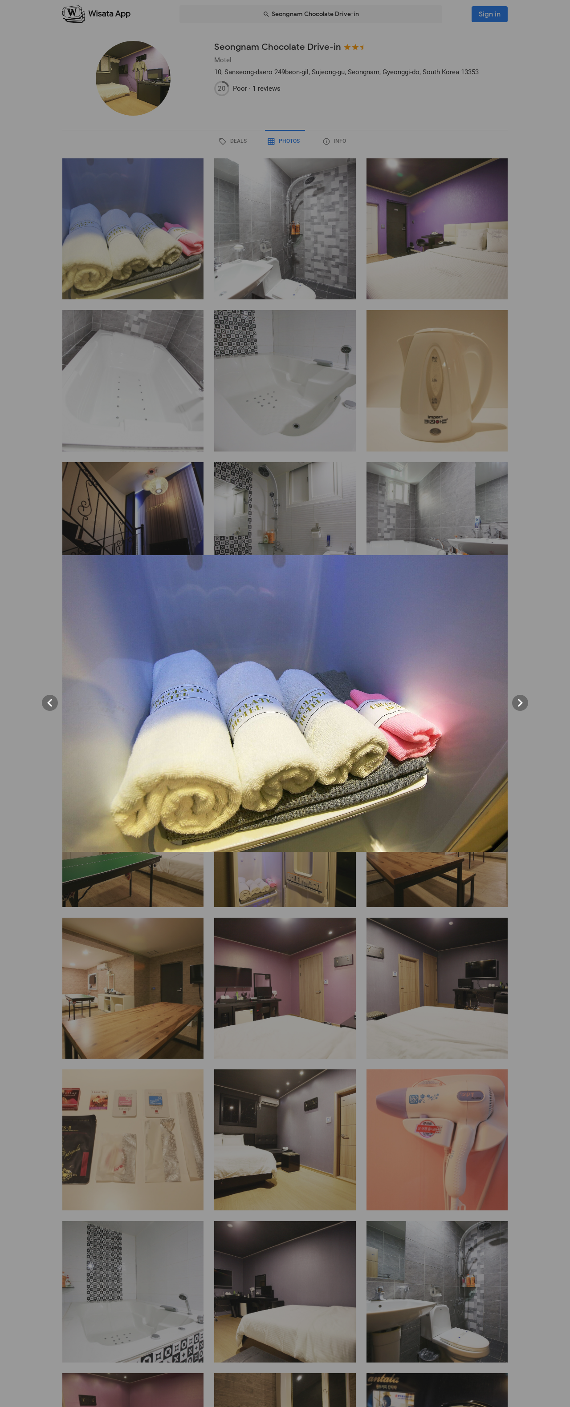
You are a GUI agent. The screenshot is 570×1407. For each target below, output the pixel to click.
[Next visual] (520, 703)
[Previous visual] (50, 703)
